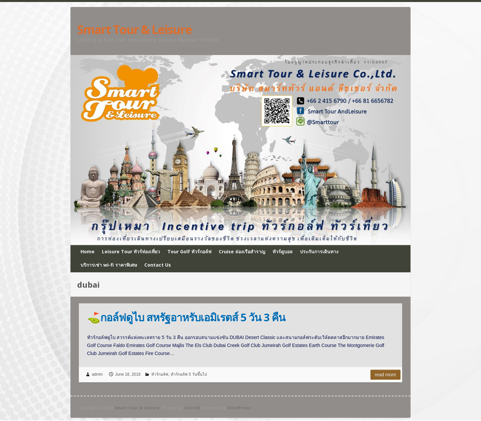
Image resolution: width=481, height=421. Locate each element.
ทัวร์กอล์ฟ (159, 374)
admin (97, 374)
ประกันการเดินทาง (319, 251)
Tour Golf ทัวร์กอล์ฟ (189, 251)
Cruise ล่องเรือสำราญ (242, 251)
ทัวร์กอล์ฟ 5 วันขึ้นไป (189, 374)
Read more (385, 374)
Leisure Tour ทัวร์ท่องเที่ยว (131, 251)
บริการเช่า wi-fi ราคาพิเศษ (109, 265)
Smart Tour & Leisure (134, 30)
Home (88, 251)
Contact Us (157, 265)
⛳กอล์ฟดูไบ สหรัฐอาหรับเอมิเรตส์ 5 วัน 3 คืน (186, 317)
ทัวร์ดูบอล (283, 251)
